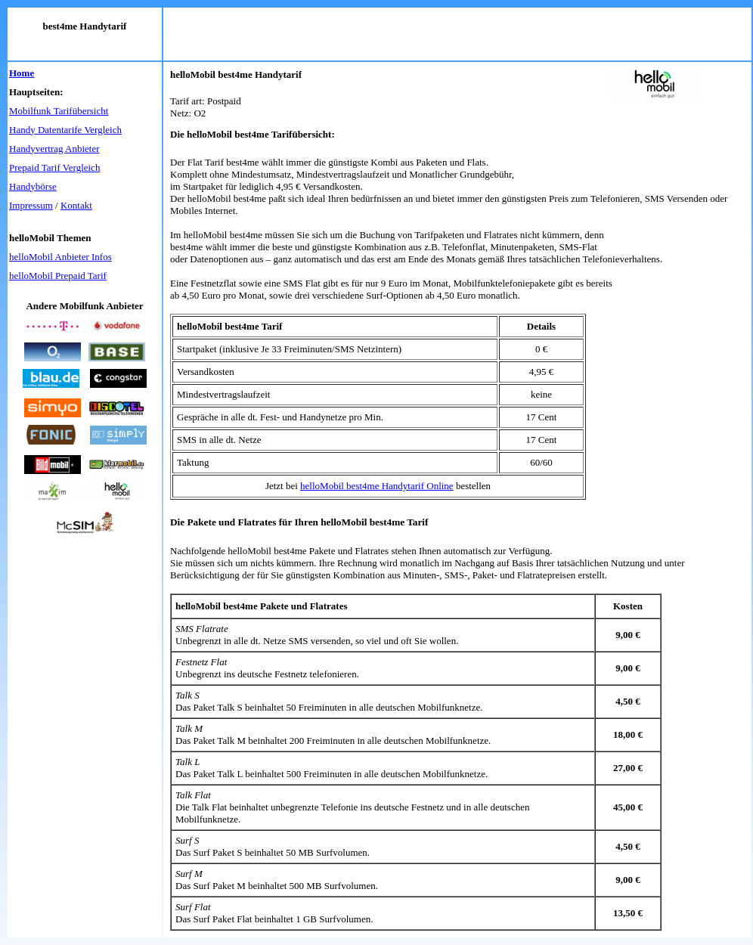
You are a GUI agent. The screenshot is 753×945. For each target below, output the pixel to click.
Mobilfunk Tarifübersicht (58, 110)
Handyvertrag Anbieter (54, 148)
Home (21, 73)
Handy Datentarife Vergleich (65, 129)
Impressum (31, 205)
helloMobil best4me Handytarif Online (377, 485)
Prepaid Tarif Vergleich (54, 167)
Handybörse (33, 186)
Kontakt (76, 205)
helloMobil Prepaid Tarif (58, 275)
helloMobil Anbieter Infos (60, 256)
